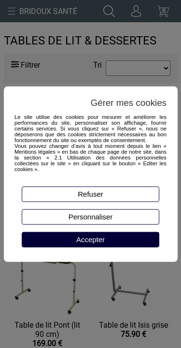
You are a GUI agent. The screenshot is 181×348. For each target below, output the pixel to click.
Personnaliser (91, 217)
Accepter (90, 239)
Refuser (90, 194)
